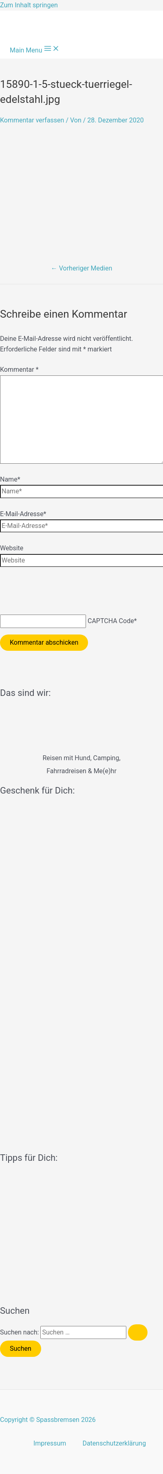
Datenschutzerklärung (114, 1443)
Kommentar (19, 369)
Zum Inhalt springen (29, 5)
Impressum (49, 1443)
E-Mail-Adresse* (23, 514)
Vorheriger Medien (81, 268)
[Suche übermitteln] (138, 1332)
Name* (10, 479)
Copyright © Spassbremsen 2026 (48, 1420)
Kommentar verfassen (32, 120)
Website (11, 548)
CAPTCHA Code (111, 621)
